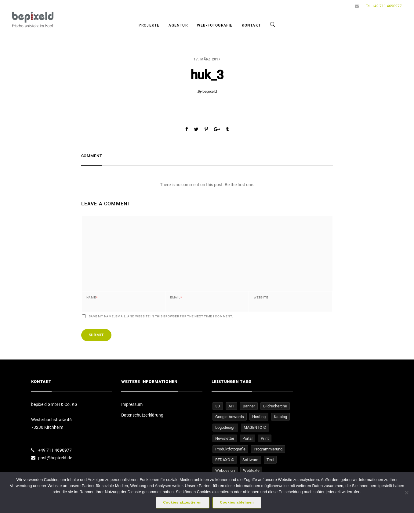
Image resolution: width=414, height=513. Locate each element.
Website (261, 297)
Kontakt (251, 25)
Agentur (178, 25)
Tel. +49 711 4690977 (384, 6)
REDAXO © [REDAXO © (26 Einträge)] (224, 459)
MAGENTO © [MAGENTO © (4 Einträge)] (255, 427)
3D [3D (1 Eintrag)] (217, 406)
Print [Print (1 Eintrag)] (265, 438)
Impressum (132, 404)
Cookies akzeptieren (182, 502)
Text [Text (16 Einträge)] (270, 459)
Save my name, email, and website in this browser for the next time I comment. (161, 316)
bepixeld (209, 91)
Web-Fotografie (215, 25)
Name (92, 297)
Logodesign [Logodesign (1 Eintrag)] (225, 427)
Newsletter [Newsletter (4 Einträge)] (224, 438)
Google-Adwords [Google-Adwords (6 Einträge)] (229, 416)
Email (176, 297)
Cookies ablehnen (237, 502)
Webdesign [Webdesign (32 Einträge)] (225, 470)
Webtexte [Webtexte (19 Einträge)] (251, 470)
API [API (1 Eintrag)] (231, 406)
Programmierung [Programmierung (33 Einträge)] (268, 449)
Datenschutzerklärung (142, 415)
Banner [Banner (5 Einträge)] (249, 406)
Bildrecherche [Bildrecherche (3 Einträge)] (275, 406)
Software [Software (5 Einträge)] (250, 459)
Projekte (149, 25)
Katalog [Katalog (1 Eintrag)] (280, 416)
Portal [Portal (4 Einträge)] (247, 438)
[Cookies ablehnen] (406, 493)
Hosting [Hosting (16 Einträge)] (259, 416)
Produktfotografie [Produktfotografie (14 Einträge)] (230, 449)
